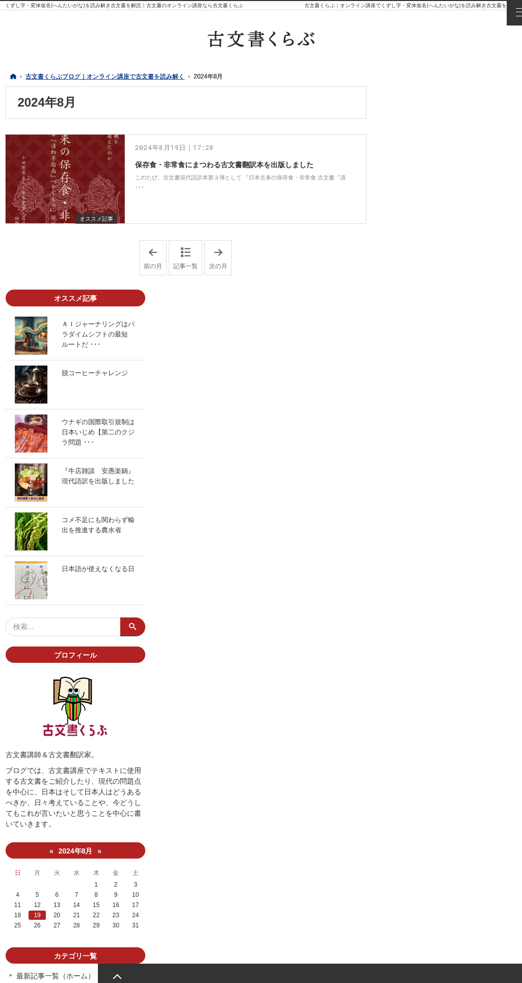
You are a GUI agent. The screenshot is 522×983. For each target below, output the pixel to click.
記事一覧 (185, 260)
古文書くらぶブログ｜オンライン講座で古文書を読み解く (170, 969)
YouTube (439, 863)
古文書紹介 (410, 814)
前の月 (155, 252)
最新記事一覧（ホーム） (432, 772)
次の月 (220, 252)
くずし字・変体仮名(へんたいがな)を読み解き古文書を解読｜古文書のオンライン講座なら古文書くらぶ (124, 5)
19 (412, 711)
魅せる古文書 (414, 835)
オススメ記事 (94, 212)
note (459, 863)
